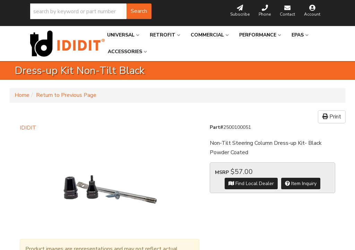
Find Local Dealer (251, 183)
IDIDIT (28, 128)
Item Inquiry (301, 183)
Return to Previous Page (66, 95)
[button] (90, 11)
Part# (216, 127)
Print (331, 116)
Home (22, 95)
